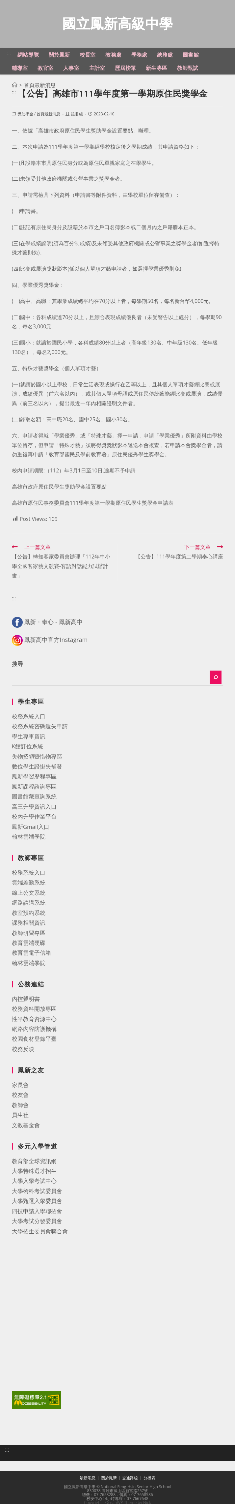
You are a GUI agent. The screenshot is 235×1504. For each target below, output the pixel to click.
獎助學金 (25, 115)
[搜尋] (216, 678)
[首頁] (14, 86)
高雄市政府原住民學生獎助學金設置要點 (59, 488)
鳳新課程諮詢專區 (34, 788)
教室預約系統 (28, 914)
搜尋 (17, 665)
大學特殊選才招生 (34, 1172)
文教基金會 (26, 1126)
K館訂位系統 (27, 748)
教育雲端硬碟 (28, 944)
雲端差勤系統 (28, 884)
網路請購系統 (28, 904)
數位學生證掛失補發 (37, 768)
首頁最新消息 (48, 115)
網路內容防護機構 (34, 1030)
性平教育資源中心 (34, 1020)
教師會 (20, 1106)
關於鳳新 (109, 1479)
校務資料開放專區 (34, 1010)
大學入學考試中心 (34, 1182)
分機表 (149, 1479)
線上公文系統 (28, 894)
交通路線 (130, 1479)
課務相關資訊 (28, 924)
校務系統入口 (28, 718)
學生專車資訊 (28, 738)
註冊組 (77, 115)
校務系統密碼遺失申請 (40, 728)
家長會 (20, 1086)
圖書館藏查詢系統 (34, 798)
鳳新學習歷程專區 (34, 778)
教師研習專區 (28, 934)
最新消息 (87, 1479)
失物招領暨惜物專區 (37, 758)
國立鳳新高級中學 (117, 24)
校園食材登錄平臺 (34, 1040)
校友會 (20, 1096)
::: (9, 54)
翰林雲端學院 (28, 838)
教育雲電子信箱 (31, 954)
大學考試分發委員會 (37, 1222)
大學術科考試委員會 (37, 1192)
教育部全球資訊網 (34, 1162)
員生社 (20, 1116)
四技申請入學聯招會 (37, 1213)
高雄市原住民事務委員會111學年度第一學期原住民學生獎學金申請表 (92, 504)
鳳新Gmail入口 (30, 828)
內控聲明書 (26, 1000)
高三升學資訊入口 (34, 808)
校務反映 (23, 1050)
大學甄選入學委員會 (37, 1202)
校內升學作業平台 (34, 818)
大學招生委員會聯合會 (40, 1233)
